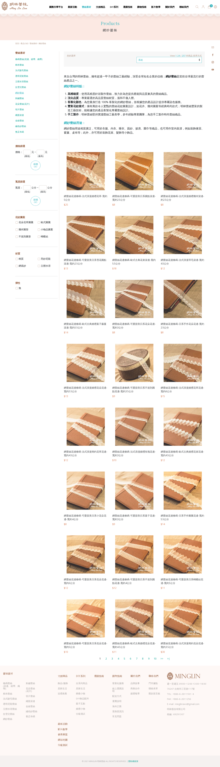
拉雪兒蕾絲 (20, 87)
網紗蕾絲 (19, 92)
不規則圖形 (23, 236)
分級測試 (80, 713)
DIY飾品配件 (82, 698)
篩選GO (35, 165)
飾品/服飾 (63, 683)
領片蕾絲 (19, 109)
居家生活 (62, 688)
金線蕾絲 (19, 120)
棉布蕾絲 (19, 64)
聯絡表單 (153, 688)
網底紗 (21, 265)
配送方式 (116, 696)
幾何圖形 (22, 229)
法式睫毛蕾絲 (21, 70)
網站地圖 (63, 740)
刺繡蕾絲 (19, 98)
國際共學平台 (56, 6)
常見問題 (116, 716)
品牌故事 (135, 683)
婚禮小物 (80, 708)
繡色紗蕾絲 (20, 126)
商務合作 (135, 688)
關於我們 (169, 6)
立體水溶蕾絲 (21, 81)
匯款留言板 (154, 693)
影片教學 (155, 6)
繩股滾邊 (19, 115)
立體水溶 (44, 265)
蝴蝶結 (43, 236)
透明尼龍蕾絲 (21, 75)
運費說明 (116, 701)
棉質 (20, 258)
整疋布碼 (19, 131)
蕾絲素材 (86, 6)
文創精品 (100, 6)
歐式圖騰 (44, 222)
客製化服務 (118, 683)
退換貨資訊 (118, 711)
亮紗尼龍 (44, 258)
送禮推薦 (62, 693)
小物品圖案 (45, 229)
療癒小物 (80, 693)
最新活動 (72, 6)
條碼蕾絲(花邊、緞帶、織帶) (28, 59)
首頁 (17, 43)
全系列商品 (81, 683)
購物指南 (141, 6)
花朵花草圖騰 (24, 222)
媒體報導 (135, 693)
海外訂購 (116, 706)
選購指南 (127, 6)
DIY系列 (114, 6)
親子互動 (80, 703)
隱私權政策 (133, 761)
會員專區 (63, 734)
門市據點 (153, 683)
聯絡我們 (184, 6)
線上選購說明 (118, 690)
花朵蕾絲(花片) (22, 103)
